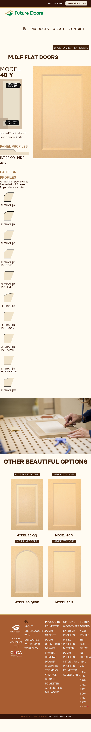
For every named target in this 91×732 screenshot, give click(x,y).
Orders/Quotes (34, 630)
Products (40, 29)
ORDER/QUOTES (76, 3)
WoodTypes (32, 644)
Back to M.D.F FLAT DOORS (71, 48)
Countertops (54, 644)
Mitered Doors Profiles (69, 653)
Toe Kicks (51, 670)
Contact (76, 29)
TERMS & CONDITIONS (59, 716)
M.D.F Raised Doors (26, 474)
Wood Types (71, 626)
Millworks (52, 692)
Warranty (31, 648)
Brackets (51, 666)
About (59, 29)
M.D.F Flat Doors (64, 474)
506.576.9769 (54, 3)
